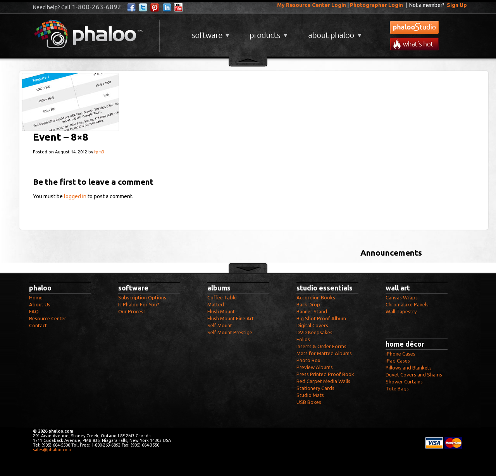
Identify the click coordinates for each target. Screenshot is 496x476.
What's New (414, 44)
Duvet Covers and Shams (414, 374)
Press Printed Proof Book (325, 374)
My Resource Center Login (311, 5)
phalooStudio (414, 27)
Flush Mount (221, 311)
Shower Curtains (404, 381)
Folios (303, 339)
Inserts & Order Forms (321, 346)
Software (209, 32)
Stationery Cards (315, 388)
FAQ (34, 311)
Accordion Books (315, 297)
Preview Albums (314, 367)
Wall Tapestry (401, 311)
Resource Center (47, 318)
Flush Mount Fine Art (230, 318)
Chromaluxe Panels (407, 304)
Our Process (132, 311)
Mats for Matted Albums (324, 353)
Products (267, 32)
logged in (75, 196)
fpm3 (99, 152)
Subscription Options (142, 297)
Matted (215, 304)
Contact (38, 325)
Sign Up (457, 5)
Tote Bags (397, 388)
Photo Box (308, 360)
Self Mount (219, 325)
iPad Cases (398, 360)
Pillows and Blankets (409, 367)
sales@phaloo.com (52, 449)
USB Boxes (308, 402)
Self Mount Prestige (229, 332)
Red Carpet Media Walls (323, 381)
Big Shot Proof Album (321, 318)
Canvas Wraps (402, 297)
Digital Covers (312, 325)
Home (36, 297)
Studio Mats (310, 395)
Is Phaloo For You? (138, 304)
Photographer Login (376, 5)
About (333, 32)
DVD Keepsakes (314, 332)
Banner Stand (311, 311)
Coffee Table (222, 297)
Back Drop (308, 304)
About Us (39, 304)
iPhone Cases (400, 353)
